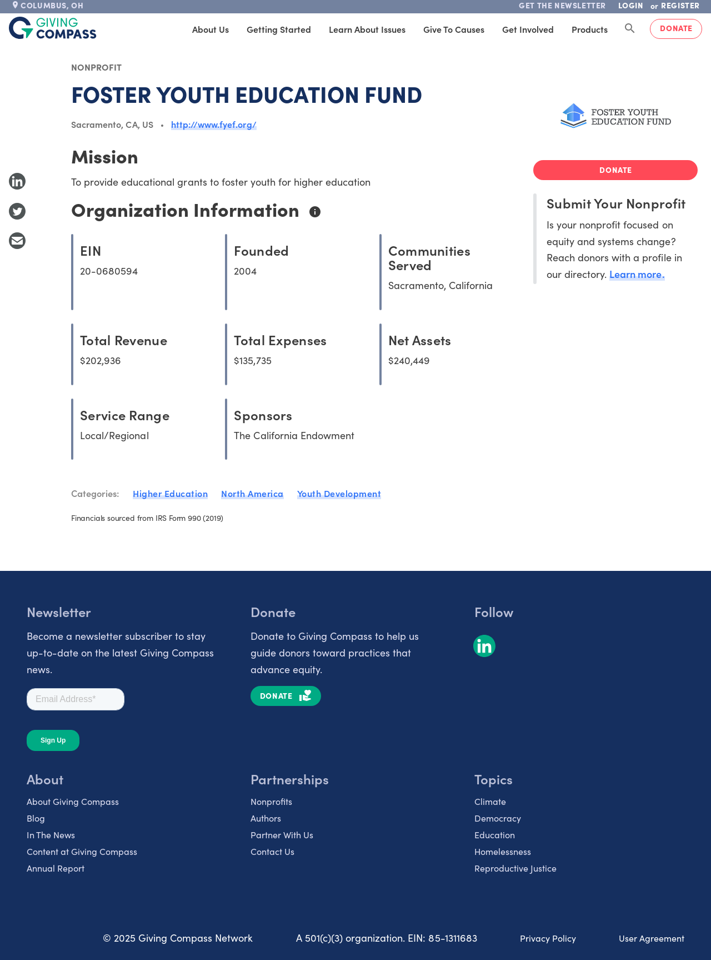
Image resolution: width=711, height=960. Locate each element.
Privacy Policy (548, 938)
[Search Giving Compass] (630, 29)
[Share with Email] (17, 240)
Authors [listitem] (266, 818)
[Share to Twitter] (17, 211)
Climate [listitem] (490, 801)
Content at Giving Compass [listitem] (82, 851)
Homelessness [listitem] (502, 851)
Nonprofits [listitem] (271, 801)
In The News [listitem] (51, 834)
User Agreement (651, 938)
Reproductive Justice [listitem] (515, 868)
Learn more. (636, 274)
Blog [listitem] (36, 818)
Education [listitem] (494, 834)
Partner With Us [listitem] (282, 834)
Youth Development (339, 493)
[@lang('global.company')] (53, 28)
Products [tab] (590, 29)
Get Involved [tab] (528, 29)
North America (252, 493)
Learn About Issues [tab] (367, 29)
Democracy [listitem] (497, 818)
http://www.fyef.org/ (214, 124)
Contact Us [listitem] (272, 851)
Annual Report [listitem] (55, 868)
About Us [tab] (210, 29)
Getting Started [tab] (279, 29)
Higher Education (170, 493)
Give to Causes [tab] (453, 29)
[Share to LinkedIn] (17, 181)
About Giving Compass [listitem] (73, 801)
